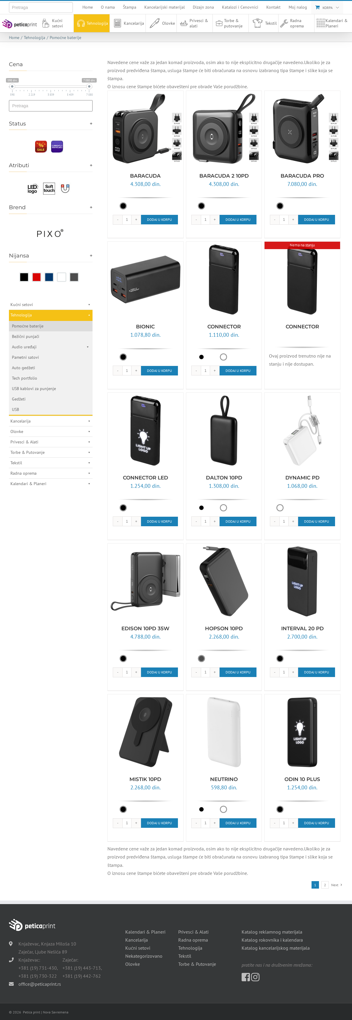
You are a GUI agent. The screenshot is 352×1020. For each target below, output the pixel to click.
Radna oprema (297, 23)
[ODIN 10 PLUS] (302, 732)
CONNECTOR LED (145, 478)
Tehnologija (91, 23)
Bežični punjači (25, 336)
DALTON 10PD (224, 478)
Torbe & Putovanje (50, 452)
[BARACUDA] (145, 129)
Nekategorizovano (143, 956)
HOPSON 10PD (224, 628)
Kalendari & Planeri (332, 23)
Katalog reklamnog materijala (272, 932)
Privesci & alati (193, 23)
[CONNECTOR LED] (145, 430)
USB (15, 409)
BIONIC (145, 327)
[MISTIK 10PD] (145, 732)
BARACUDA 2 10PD (224, 176)
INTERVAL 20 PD (302, 628)
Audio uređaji (51, 347)
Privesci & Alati (50, 441)
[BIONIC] (145, 279)
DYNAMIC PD (302, 478)
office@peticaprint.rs (39, 984)
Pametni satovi (25, 357)
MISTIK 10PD (145, 779)
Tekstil (263, 23)
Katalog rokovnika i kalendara (272, 940)
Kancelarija (127, 23)
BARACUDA (145, 176)
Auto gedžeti (23, 367)
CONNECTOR (224, 327)
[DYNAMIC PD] (302, 430)
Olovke (161, 23)
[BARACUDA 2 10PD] (224, 129)
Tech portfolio (24, 378)
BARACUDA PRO (302, 176)
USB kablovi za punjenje (34, 388)
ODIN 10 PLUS (302, 779)
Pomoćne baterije (27, 326)
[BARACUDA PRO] (302, 129)
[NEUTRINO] (224, 732)
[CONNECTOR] (224, 279)
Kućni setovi (51, 23)
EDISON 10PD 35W (145, 628)
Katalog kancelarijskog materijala (276, 948)
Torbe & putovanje (228, 23)
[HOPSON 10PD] (224, 581)
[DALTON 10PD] (224, 430)
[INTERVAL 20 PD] (302, 581)
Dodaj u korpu (159, 219)
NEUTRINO (224, 779)
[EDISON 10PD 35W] (145, 581)
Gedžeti (19, 399)
